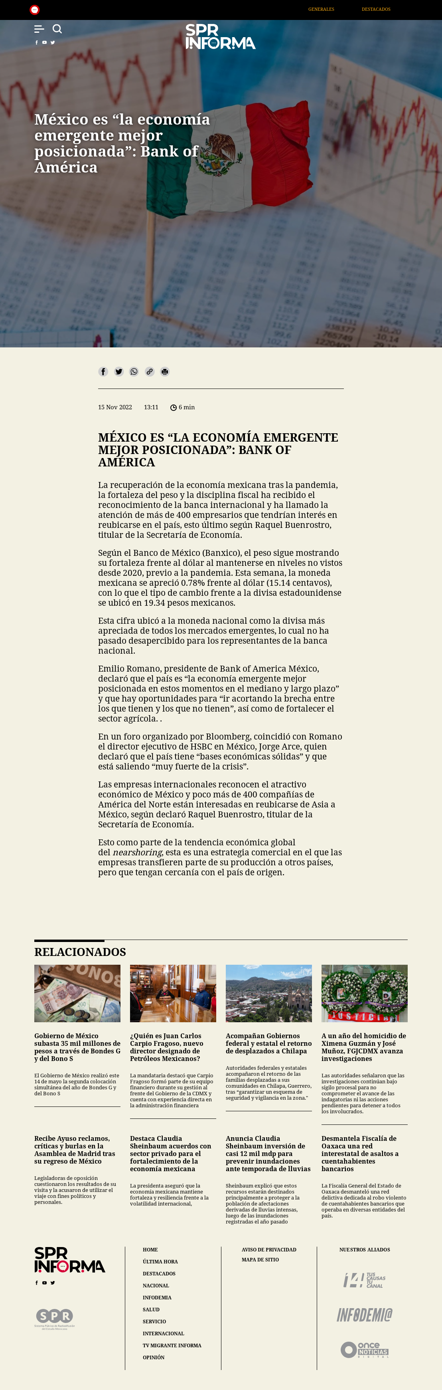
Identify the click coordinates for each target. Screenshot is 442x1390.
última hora (160, 1261)
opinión (153, 1357)
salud (151, 1309)
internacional (163, 1333)
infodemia (157, 1297)
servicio (154, 1321)
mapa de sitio (260, 1260)
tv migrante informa (172, 1345)
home (150, 1249)
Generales (330, 9)
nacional (156, 1285)
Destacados (385, 9)
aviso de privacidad (269, 1250)
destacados (159, 1273)
